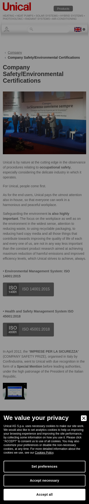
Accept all (44, 494)
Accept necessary (44, 480)
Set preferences (44, 466)
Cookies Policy (44, 452)
